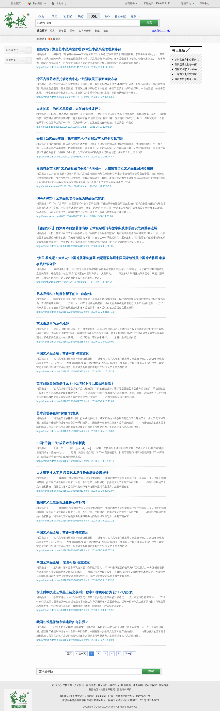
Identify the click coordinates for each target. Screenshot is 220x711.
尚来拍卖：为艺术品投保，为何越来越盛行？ (68, 109)
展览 (81, 16)
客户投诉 (114, 685)
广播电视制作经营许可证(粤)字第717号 (129, 696)
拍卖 (54, 16)
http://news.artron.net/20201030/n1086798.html (61, 216)
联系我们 (102, 685)
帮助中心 (204, 3)
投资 (105, 30)
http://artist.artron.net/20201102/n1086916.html (61, 186)
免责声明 (138, 685)
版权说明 (126, 685)
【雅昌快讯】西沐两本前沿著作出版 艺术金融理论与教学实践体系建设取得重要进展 (96, 228)
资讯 (94, 16)
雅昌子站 (186, 3)
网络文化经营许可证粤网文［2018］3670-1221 (133, 700)
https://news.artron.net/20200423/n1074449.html (62, 246)
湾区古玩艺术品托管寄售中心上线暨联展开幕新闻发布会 (76, 79)
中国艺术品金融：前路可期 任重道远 (62, 353)
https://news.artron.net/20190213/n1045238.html (62, 341)
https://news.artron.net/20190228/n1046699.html (62, 311)
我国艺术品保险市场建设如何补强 (60, 502)
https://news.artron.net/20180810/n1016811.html (62, 490)
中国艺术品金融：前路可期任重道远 (62, 532)
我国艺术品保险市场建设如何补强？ (62, 622)
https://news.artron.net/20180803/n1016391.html (62, 610)
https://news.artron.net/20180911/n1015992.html (62, 371)
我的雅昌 (38, 3)
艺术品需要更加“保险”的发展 (57, 413)
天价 (72, 30)
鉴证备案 (120, 16)
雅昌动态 (91, 685)
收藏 (97, 30)
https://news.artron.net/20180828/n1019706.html (62, 401)
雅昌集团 (93, 689)
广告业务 (67, 685)
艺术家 (67, 16)
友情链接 (164, 685)
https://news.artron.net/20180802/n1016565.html (62, 640)
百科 (107, 16)
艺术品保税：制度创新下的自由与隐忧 (63, 294)
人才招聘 (79, 685)
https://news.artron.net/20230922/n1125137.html (62, 97)
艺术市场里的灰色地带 (52, 323)
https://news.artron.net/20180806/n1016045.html (62, 520)
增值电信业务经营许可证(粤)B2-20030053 (83, 696)
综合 (41, 16)
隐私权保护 (151, 685)
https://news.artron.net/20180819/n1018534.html (62, 461)
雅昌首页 (16, 3)
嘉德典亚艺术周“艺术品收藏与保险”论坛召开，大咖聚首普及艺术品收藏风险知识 (94, 168)
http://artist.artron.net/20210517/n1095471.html (61, 126)
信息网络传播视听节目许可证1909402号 (84, 700)
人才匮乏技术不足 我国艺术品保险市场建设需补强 (72, 473)
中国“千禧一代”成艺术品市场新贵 (60, 443)
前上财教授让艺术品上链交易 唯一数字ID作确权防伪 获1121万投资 (84, 592)
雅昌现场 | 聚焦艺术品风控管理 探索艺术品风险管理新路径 (78, 49)
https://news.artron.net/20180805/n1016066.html (62, 580)
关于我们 (56, 685)
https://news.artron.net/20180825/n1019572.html (62, 431)
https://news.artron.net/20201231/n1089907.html (62, 156)
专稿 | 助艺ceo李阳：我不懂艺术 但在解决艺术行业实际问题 (79, 138)
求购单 (63, 3)
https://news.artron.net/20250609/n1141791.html (62, 67)
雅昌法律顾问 (124, 689)
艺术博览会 (85, 30)
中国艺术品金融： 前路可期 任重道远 (63, 562)
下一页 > (129, 653)
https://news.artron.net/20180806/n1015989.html (62, 550)
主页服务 (130, 3)
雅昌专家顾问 (107, 689)
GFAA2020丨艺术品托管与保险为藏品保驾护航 (70, 198)
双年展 (62, 30)
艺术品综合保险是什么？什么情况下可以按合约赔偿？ (75, 383)
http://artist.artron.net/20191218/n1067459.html (61, 282)
